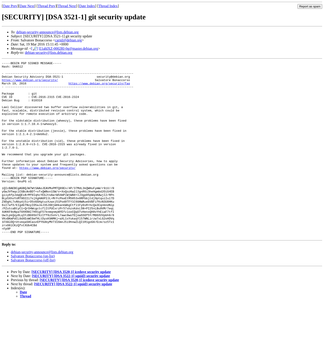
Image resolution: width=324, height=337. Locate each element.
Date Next (27, 6)
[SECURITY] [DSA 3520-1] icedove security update (71, 307)
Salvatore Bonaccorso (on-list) (33, 291)
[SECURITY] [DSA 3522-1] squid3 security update (71, 311)
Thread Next (67, 6)
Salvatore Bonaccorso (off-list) (33, 295)
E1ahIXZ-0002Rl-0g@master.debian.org (68, 48)
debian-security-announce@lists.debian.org (47, 32)
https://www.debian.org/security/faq (99, 88)
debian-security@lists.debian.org (48, 52)
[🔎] (34, 48)
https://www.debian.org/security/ (30, 84)
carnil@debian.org (68, 40)
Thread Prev (46, 6)
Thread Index (108, 6)
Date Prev (10, 6)
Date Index (87, 6)
